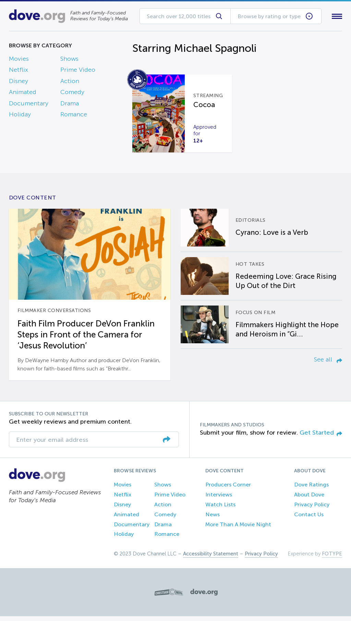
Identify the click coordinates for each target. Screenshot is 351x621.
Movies (19, 60)
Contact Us (309, 519)
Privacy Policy (311, 509)
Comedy (72, 93)
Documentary (28, 104)
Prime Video (77, 71)
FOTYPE (332, 558)
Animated (22, 93)
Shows (69, 60)
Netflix (18, 71)
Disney (18, 82)
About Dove (309, 499)
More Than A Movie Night (238, 529)
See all (328, 364)
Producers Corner (228, 490)
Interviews (218, 499)
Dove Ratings (311, 490)
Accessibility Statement (210, 558)
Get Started (321, 437)
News (212, 519)
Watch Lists (220, 509)
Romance (73, 115)
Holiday (20, 115)
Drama (69, 104)
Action (69, 82)
